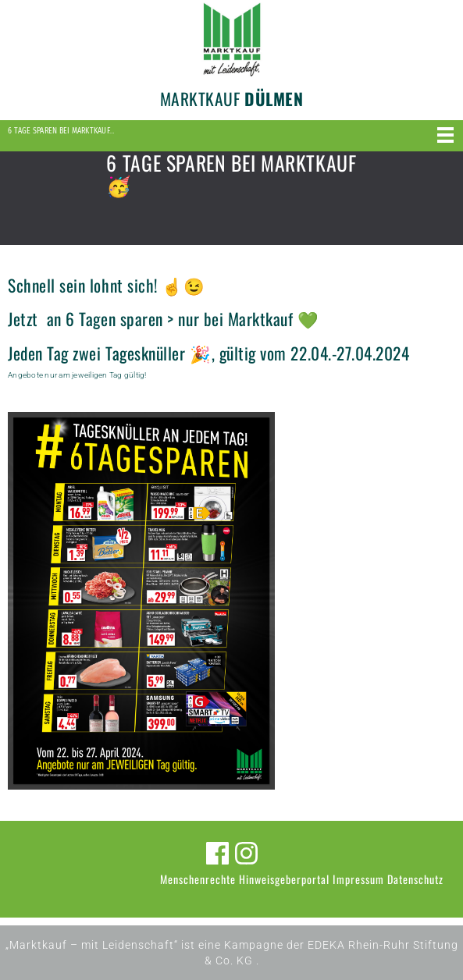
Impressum (358, 879)
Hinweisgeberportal (284, 879)
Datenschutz (415, 879)
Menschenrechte (198, 879)
